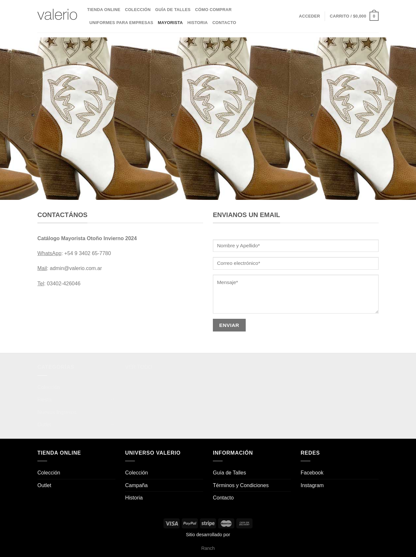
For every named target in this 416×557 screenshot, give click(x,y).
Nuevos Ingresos (56, 412)
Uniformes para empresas (121, 22)
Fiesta (44, 399)
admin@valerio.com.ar (76, 268)
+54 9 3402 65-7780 (87, 253)
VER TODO (138, 367)
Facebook (312, 472)
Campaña (136, 485)
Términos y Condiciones (241, 485)
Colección (137, 9)
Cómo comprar (213, 9)
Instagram (312, 485)
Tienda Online (103, 9)
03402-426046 (63, 283)
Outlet (44, 424)
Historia (197, 22)
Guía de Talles (172, 9)
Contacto (224, 22)
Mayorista (170, 22)
